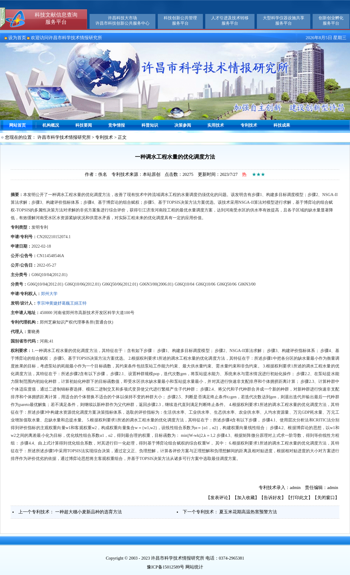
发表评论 (219, 497)
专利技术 (249, 125)
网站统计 (194, 567)
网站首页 (17, 125)
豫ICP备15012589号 (165, 567)
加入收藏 (246, 497)
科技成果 (281, 125)
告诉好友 (272, 497)
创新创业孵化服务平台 (331, 21)
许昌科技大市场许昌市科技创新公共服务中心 (122, 21)
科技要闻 (83, 125)
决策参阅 (182, 125)
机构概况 (50, 125)
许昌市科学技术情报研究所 (64, 137)
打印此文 (299, 497)
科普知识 (149, 125)
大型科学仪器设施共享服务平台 (283, 21)
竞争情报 (116, 125)
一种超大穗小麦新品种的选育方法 (88, 511)
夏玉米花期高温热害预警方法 (248, 511)
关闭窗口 (326, 497)
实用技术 (215, 125)
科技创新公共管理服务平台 (180, 21)
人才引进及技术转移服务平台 (230, 21)
